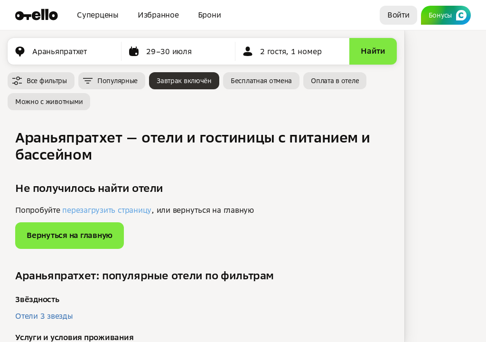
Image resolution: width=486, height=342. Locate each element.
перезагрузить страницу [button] (106, 210)
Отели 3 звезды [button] (44, 316)
